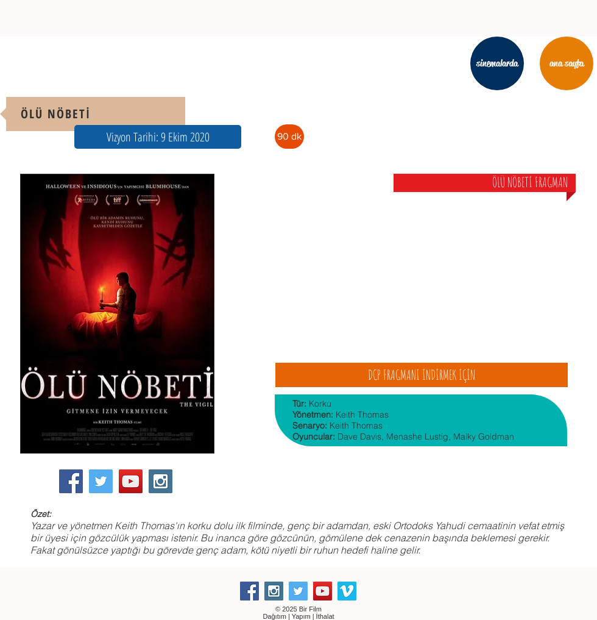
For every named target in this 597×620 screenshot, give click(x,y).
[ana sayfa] (566, 63)
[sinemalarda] (497, 63)
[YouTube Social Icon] (131, 481)
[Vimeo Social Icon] (346, 591)
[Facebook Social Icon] (71, 481)
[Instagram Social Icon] (160, 481)
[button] (157, 137)
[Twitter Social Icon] (101, 481)
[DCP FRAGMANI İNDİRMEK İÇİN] (421, 375)
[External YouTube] (421, 270)
